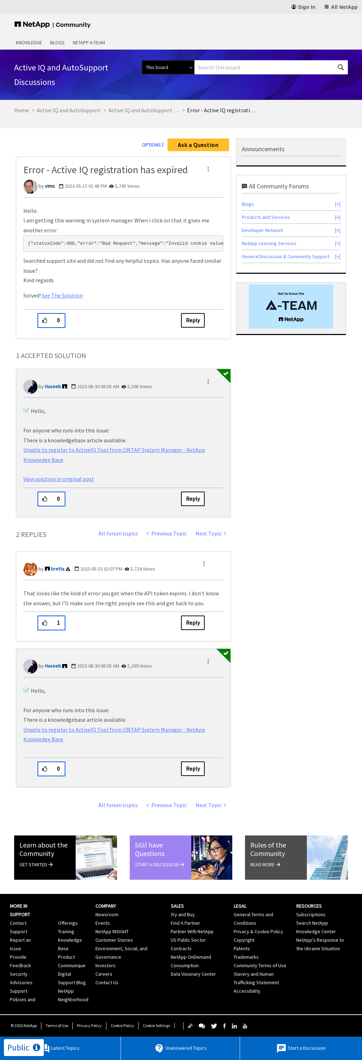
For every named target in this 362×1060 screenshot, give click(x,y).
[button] (208, 169)
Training (66, 931)
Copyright (244, 940)
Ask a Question (198, 144)
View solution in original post (58, 478)
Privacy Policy (89, 1025)
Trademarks (246, 957)
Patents (242, 948)
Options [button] (151, 145)
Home (21, 110)
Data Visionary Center (193, 974)
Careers (103, 974)
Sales (177, 906)
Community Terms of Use (260, 965)
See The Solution (62, 295)
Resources (309, 906)
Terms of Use (57, 1025)
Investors (105, 965)
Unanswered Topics (180, 1048)
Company (105, 906)
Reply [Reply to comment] (193, 498)
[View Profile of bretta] (57, 569)
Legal (240, 906)
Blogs (57, 42)
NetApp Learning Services (269, 243)
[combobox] (271, 67)
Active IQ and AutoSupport (69, 110)
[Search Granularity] (168, 67)
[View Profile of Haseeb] (53, 386)
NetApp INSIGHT (112, 931)
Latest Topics (60, 1048)
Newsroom (106, 914)
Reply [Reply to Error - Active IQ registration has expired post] (193, 320)
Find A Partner (185, 923)
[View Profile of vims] (50, 186)
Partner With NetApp (192, 931)
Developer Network (262, 230)
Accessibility (247, 991)
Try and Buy (183, 914)
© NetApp (24, 1025)
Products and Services (266, 217)
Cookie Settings (156, 1025)
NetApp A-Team (89, 42)
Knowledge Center (316, 931)
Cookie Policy (122, 1025)
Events (102, 923)
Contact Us (106, 982)
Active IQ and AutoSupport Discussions (144, 110)
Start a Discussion (301, 1048)
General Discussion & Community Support (285, 256)
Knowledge (29, 42)
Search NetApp (312, 923)
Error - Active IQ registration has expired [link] (222, 110)
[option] (291, 306)
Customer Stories (114, 940)
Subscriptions (311, 914)
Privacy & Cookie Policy (258, 931)
